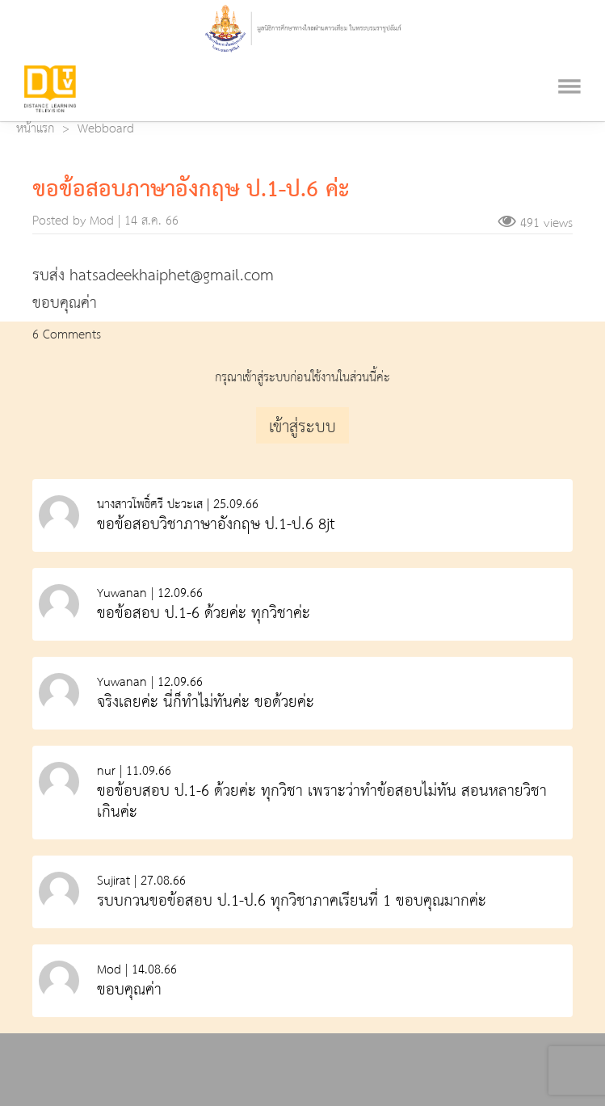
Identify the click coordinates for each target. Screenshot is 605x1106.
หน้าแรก (35, 129)
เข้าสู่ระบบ (302, 427)
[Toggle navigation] (569, 66)
